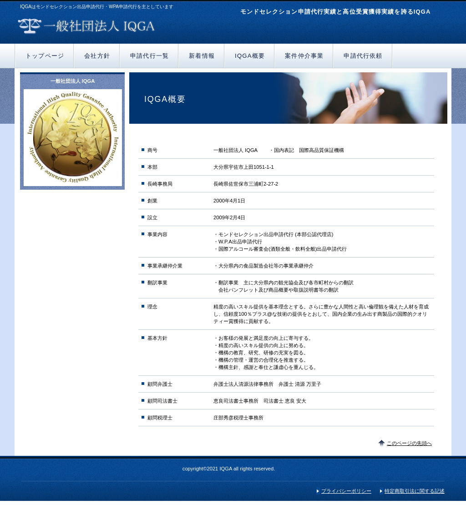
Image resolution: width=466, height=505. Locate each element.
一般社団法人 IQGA (122, 26)
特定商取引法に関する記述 (415, 491)
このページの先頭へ (409, 443)
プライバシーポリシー (346, 491)
